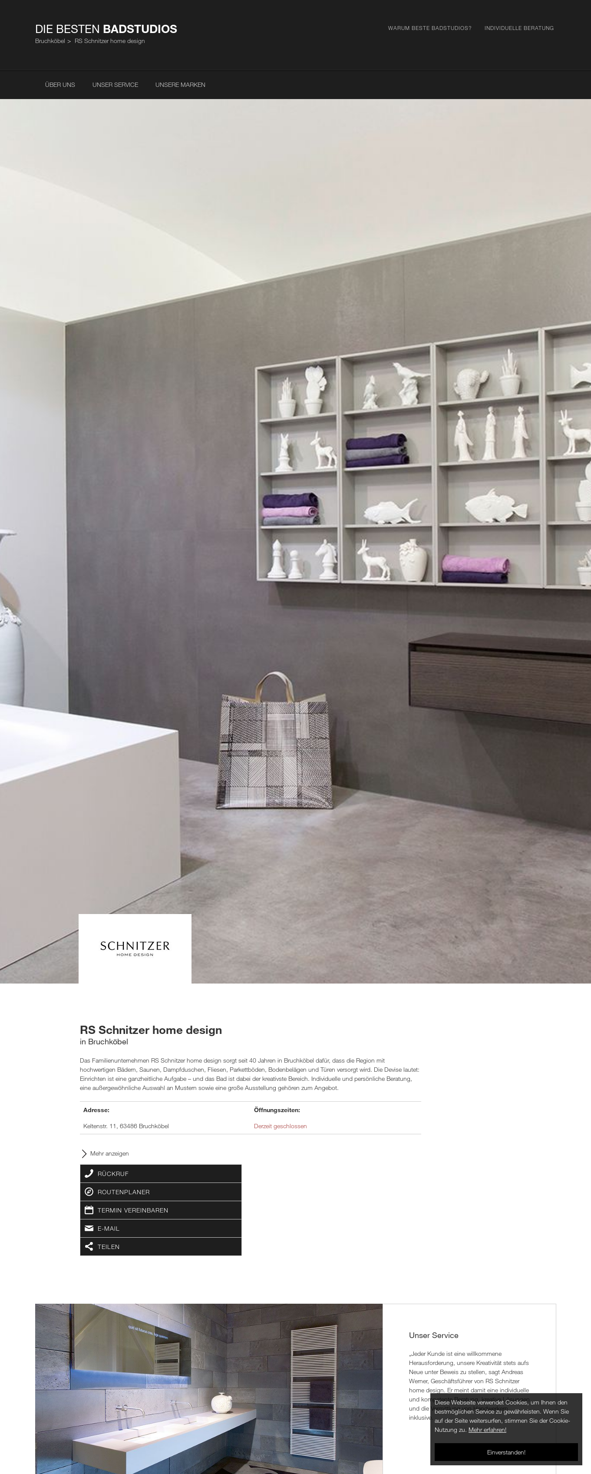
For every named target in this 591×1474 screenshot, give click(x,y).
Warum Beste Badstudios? (430, 27)
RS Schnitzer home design (110, 40)
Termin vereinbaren (133, 1210)
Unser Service (115, 84)
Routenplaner (124, 1192)
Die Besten (106, 29)
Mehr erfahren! (487, 1429)
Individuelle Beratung (519, 27)
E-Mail (109, 1228)
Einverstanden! (506, 1452)
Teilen (109, 1246)
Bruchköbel (50, 40)
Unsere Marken (180, 84)
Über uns (60, 84)
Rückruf (113, 1173)
